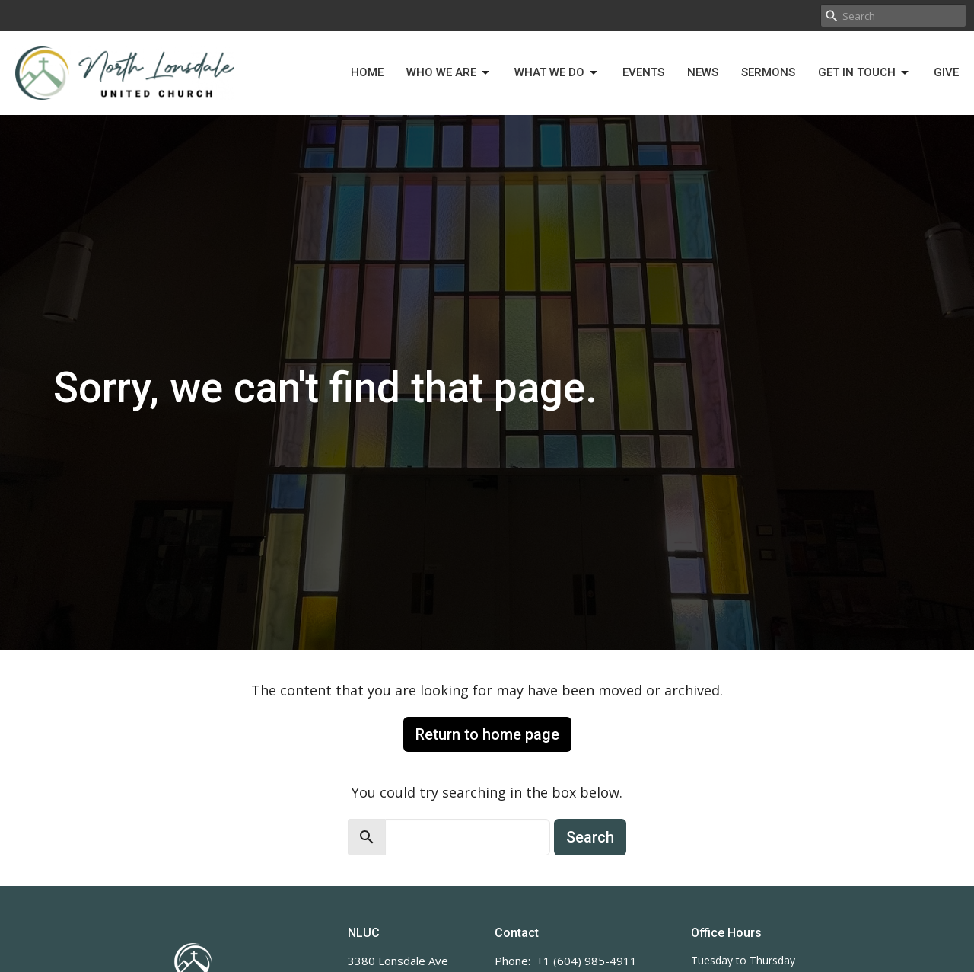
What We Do (557, 73)
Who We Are (449, 73)
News (702, 72)
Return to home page (487, 734)
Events (643, 72)
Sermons (768, 72)
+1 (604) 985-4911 (586, 960)
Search (590, 837)
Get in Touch (864, 73)
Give (946, 72)
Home (367, 72)
